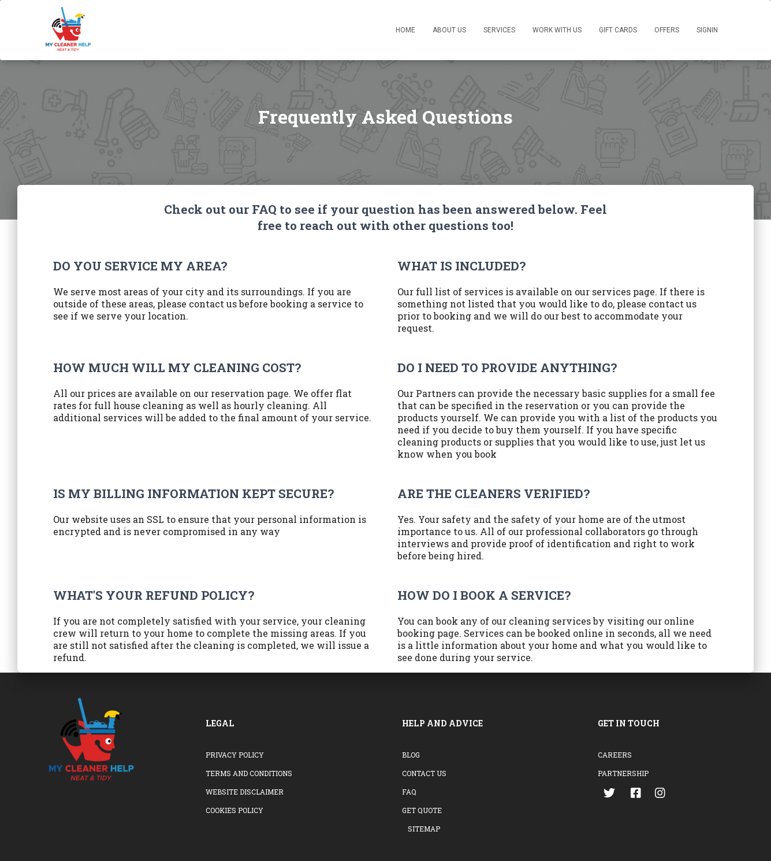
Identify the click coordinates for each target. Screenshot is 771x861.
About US (449, 30)
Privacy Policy (235, 754)
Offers (666, 30)
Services (499, 30)
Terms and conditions (249, 773)
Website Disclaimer (245, 791)
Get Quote (422, 810)
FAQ (409, 791)
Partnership (623, 773)
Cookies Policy (234, 810)
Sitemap (424, 828)
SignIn (707, 30)
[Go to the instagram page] (661, 794)
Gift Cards (618, 30)
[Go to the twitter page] (610, 794)
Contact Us (424, 773)
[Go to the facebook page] (636, 794)
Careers (615, 754)
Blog (411, 754)
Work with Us (557, 30)
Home (405, 30)
